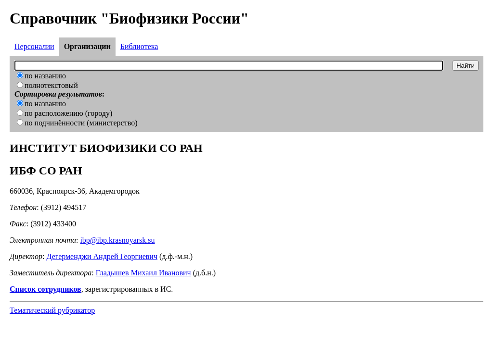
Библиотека (139, 46)
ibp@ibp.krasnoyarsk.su (117, 240)
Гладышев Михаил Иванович (143, 273)
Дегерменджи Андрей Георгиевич (102, 256)
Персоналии (34, 46)
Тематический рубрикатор (52, 310)
